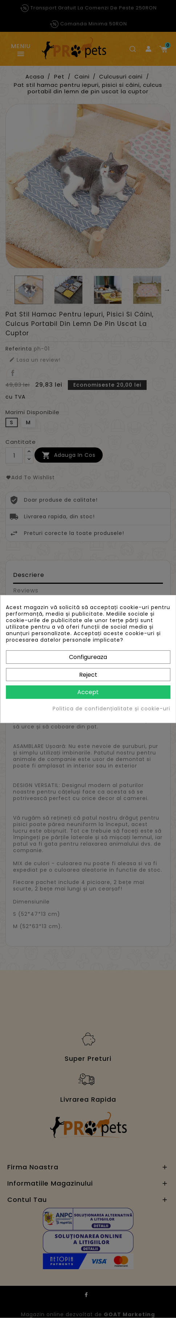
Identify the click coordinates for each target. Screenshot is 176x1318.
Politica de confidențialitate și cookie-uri (111, 708)
